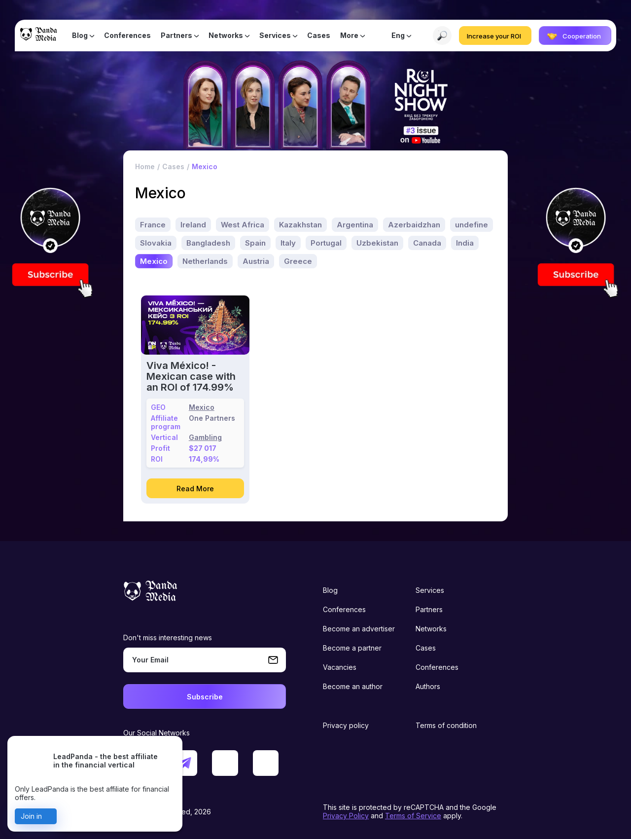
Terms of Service (413, 815)
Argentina (355, 223)
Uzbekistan (377, 242)
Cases (318, 36)
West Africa (242, 223)
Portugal (326, 242)
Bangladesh (208, 242)
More (349, 36)
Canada (427, 242)
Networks (226, 36)
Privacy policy (346, 725)
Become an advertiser (359, 628)
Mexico (154, 260)
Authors (428, 686)
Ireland (193, 223)
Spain (255, 242)
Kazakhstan (300, 223)
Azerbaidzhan (414, 223)
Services (275, 36)
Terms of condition (446, 725)
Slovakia (156, 242)
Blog (80, 36)
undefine (471, 223)
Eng (398, 36)
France (153, 223)
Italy (288, 242)
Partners (176, 36)
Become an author (353, 686)
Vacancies (339, 666)
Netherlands (205, 260)
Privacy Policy (346, 815)
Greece (298, 260)
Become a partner (352, 647)
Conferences (127, 36)
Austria (256, 260)
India (465, 242)
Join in (31, 816)
